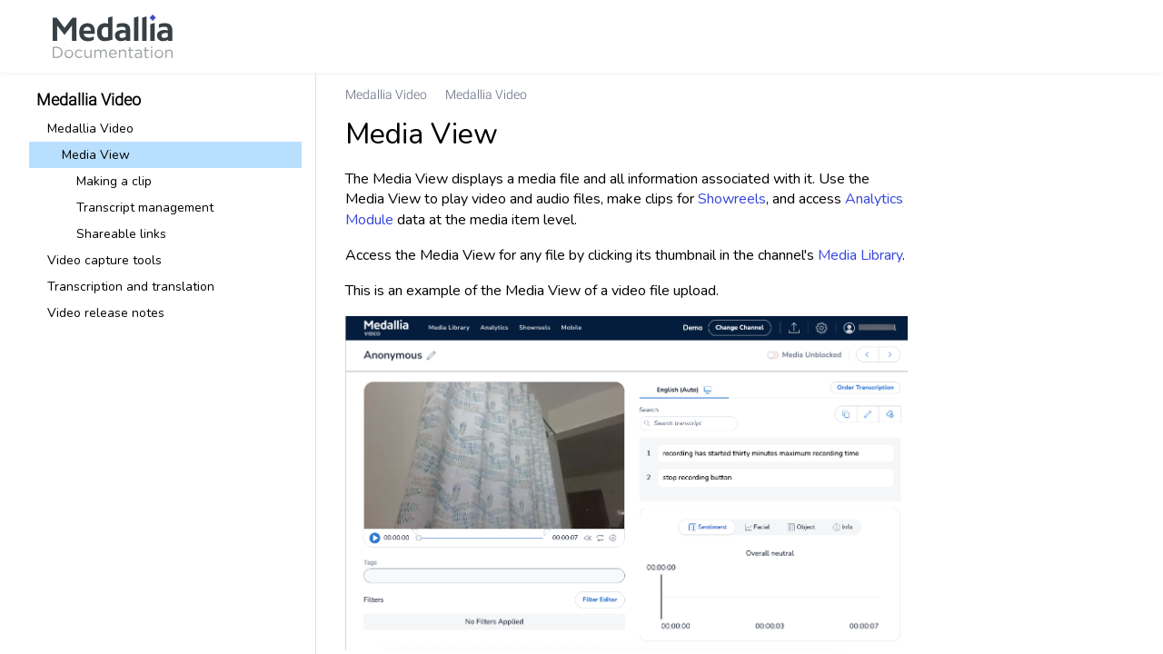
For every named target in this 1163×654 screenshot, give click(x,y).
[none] (1112, 94)
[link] (112, 36)
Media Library (860, 255)
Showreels (732, 199)
